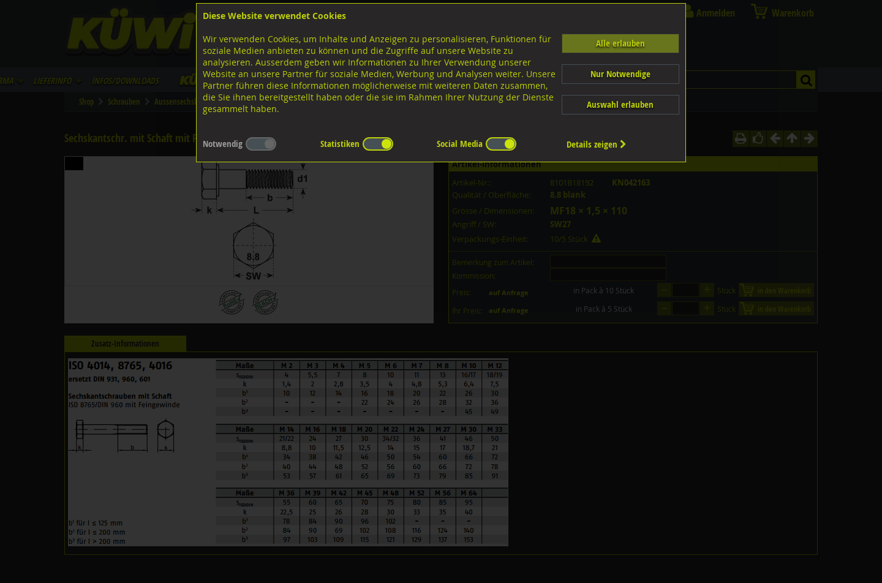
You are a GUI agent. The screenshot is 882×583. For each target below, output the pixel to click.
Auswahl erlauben (620, 104)
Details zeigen (597, 144)
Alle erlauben (620, 43)
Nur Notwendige (620, 73)
